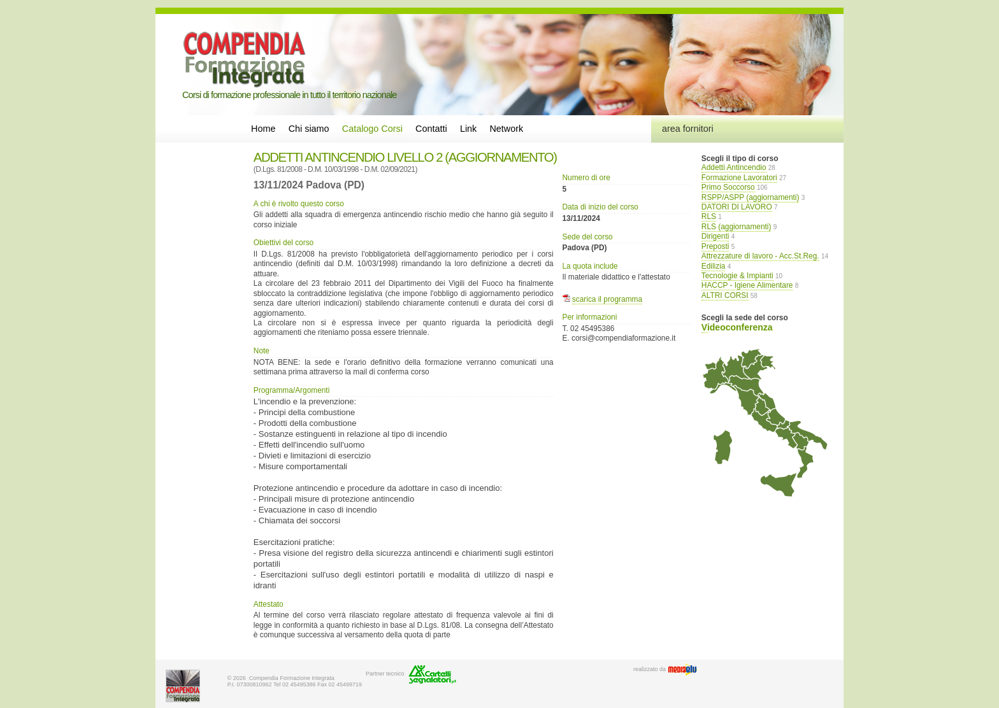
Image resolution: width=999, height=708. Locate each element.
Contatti (431, 129)
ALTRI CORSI (725, 295)
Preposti (715, 246)
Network (506, 129)
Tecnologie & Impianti (737, 275)
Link (468, 129)
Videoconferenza (737, 327)
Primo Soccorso (728, 187)
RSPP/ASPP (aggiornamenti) (750, 197)
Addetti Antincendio (733, 167)
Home (263, 129)
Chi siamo (309, 129)
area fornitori (688, 129)
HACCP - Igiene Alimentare (747, 285)
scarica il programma (607, 299)
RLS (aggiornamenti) (736, 226)
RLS (708, 216)
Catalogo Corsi (372, 129)
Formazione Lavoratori (739, 177)
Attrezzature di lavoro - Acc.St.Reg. (760, 255)
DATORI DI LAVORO (736, 206)
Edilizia (713, 266)
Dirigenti (715, 236)
